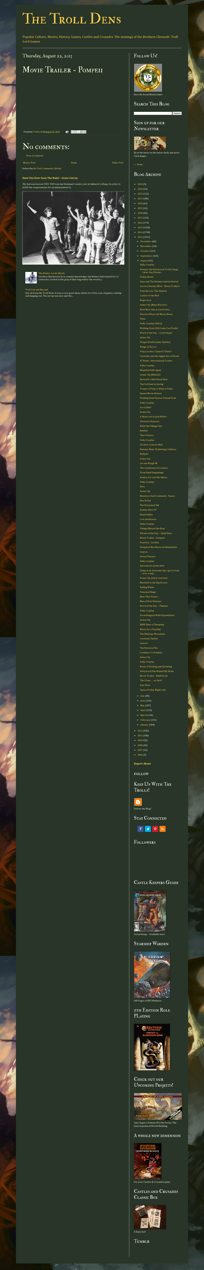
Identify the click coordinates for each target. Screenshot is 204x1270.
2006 (140, 755)
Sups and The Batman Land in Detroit (159, 281)
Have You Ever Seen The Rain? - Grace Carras (50, 178)
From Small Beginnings (152, 472)
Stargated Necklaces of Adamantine (158, 547)
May (142, 705)
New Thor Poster (149, 596)
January (144, 725)
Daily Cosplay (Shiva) (151, 323)
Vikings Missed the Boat (152, 528)
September (146, 256)
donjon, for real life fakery (153, 477)
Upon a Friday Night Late (153, 690)
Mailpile (144, 454)
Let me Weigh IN (148, 463)
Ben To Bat (145, 500)
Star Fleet (145, 685)
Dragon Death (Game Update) (155, 342)
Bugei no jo (145, 300)
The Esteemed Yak (149, 505)
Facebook (141, 829)
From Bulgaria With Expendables (157, 615)
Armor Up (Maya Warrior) (153, 305)
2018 (140, 213)
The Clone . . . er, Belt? (151, 680)
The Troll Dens (71, 19)
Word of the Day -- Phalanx (154, 606)
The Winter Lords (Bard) (52, 273)
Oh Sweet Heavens (149, 421)
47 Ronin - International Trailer (156, 361)
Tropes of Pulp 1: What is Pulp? (156, 389)
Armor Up (145, 337)
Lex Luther (145, 407)
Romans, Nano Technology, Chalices (158, 449)
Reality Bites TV (148, 510)
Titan (142, 319)
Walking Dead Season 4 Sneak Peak (158, 398)
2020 (140, 203)
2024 (140, 189)
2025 (140, 184)
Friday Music (146, 277)
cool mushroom (148, 519)
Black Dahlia (146, 514)
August (144, 261)
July (142, 696)
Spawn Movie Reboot (151, 393)
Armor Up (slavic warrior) (153, 578)
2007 (140, 750)
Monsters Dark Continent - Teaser (157, 496)
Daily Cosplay (147, 264)
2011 (140, 735)
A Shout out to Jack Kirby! (153, 416)
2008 (140, 745)
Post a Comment (34, 156)
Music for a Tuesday (150, 629)
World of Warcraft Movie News (156, 314)
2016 (140, 223)
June (143, 701)
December (146, 241)
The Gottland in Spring (151, 384)
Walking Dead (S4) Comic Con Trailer (159, 328)
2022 (140, 194)
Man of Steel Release (150, 601)
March (143, 715)
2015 (140, 227)
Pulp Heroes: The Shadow (153, 291)
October (145, 251)
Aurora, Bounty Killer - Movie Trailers (160, 286)
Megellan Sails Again (150, 370)
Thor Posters (147, 435)
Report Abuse (142, 763)
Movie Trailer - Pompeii (152, 538)
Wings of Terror (148, 347)
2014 (140, 232)
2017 (140, 218)
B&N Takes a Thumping (152, 624)
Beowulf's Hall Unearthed (154, 379)
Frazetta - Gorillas (149, 542)
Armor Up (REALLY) (150, 375)
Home (74, 163)
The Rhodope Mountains (152, 634)
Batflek (144, 430)
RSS (163, 829)
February (145, 720)
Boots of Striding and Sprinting (156, 666)
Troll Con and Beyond (36, 290)
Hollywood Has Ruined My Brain (157, 671)
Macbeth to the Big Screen (153, 582)
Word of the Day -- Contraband (156, 333)
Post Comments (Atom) (49, 168)
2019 (140, 208)
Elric (142, 486)
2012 (140, 731)
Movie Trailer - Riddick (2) (154, 676)
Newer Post (29, 163)
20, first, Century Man (151, 445)
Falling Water (147, 587)
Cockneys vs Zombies (151, 652)
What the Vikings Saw (151, 426)
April (143, 710)
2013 (140, 237)
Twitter (148, 829)
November (146, 246)
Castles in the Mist (149, 295)
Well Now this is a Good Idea (155, 309)
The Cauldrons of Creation (154, 468)
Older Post (118, 163)
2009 (140, 740)
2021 (140, 198)
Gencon (144, 552)
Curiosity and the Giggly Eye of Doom (159, 356)
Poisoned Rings (148, 592)
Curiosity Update (149, 638)
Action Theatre (148, 556)
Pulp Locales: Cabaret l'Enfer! (156, 351)
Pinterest (155, 829)
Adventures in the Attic (152, 566)
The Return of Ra (148, 648)
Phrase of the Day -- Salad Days (156, 533)
